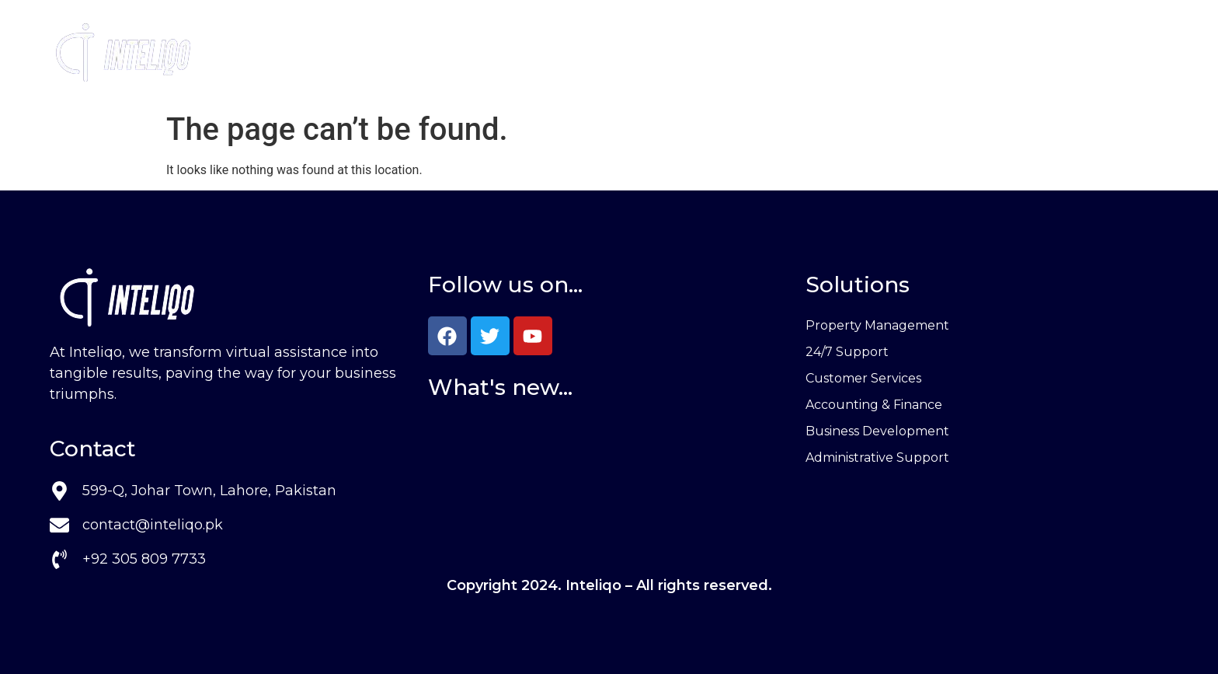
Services (539, 53)
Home (450, 53)
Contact (709, 53)
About (628, 53)
